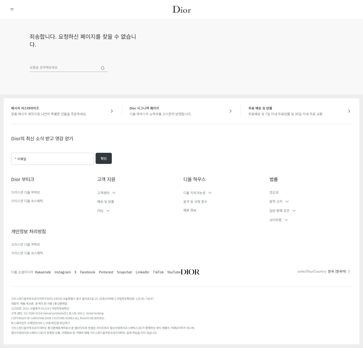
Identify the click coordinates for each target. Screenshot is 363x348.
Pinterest (106, 272)
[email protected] (55, 313)
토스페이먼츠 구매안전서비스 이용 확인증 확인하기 (40, 323)
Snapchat (124, 272)
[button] (138, 192)
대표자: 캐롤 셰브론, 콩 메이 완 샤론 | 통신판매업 (39, 303)
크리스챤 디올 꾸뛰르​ (25, 244)
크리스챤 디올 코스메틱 (27, 200)
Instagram (62, 272)
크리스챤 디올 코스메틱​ (27, 253)
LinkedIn (142, 272)
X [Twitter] (75, 272)
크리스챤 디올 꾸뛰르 (25, 192)
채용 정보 (189, 210)
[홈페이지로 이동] (181, 9)
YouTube (174, 272)
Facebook (87, 272)
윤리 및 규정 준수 (195, 201)
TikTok (158, 272)
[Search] (102, 68)
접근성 (274, 192)
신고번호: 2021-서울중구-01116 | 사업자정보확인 (40, 308)
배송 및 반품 (105, 201)
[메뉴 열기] (12, 9)
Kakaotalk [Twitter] (43, 272)
